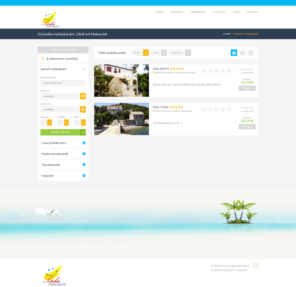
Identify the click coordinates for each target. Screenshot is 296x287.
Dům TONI (160, 107)
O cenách (219, 12)
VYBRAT (247, 88)
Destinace (177, 12)
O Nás (236, 12)
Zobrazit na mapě (63, 49)
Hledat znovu (60, 132)
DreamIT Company (235, 270)
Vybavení (47, 175)
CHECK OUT (46, 104)
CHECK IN (45, 91)
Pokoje (44, 117)
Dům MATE (161, 68)
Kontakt (252, 12)
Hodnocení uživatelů (54, 153)
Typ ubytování (50, 164)
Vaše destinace (48, 77)
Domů (159, 12)
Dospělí (61, 117)
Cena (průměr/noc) (53, 143)
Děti (76, 117)
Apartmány (198, 12)
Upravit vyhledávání (53, 69)
